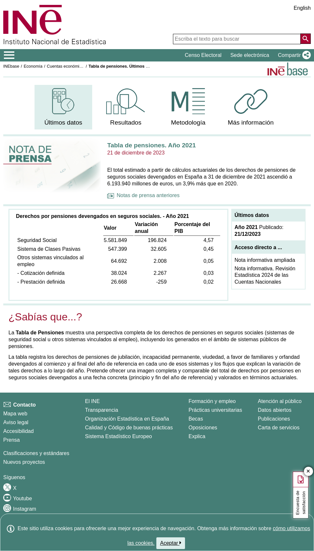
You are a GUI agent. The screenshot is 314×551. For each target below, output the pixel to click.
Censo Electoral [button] (203, 55)
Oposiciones (203, 427)
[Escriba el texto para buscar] (237, 39)
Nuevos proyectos (24, 462)
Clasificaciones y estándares (36, 453)
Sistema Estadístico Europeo (118, 436)
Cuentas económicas (66, 66)
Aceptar (170, 543)
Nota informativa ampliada (265, 260)
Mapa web (15, 413)
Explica (197, 436)
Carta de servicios (278, 427)
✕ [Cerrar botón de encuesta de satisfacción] (308, 471)
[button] (293, 55)
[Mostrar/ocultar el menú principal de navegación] (9, 55)
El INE (92, 401)
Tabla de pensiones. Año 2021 (151, 145)
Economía (33, 66)
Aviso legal (15, 422)
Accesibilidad (18, 431)
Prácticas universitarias (215, 410)
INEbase (11, 66)
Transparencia (101, 410)
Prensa (11, 440)
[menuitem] (63, 107)
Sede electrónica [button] (249, 55)
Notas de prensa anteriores (143, 195)
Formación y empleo (212, 401)
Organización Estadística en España (127, 419)
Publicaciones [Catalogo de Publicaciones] (274, 419)
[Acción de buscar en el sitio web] (305, 39)
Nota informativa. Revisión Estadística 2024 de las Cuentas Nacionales (265, 275)
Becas (196, 419)
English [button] (302, 8)
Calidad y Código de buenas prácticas (129, 427)
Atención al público (279, 401)
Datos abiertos (274, 410)
